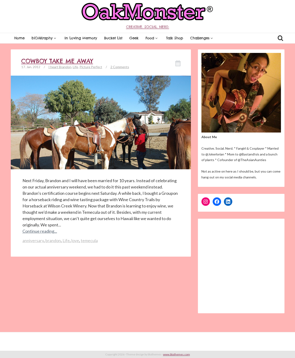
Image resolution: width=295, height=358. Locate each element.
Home (19, 38)
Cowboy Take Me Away (57, 61)
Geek (133, 38)
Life (75, 67)
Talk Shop (174, 38)
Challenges (202, 38)
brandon (53, 240)
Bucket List (113, 38)
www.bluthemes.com (176, 354)
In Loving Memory (81, 38)
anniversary (33, 240)
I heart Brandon (59, 67)
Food (152, 38)
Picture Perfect (91, 67)
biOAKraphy (45, 38)
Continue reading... (39, 231)
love (75, 240)
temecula (89, 240)
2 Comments (119, 67)
